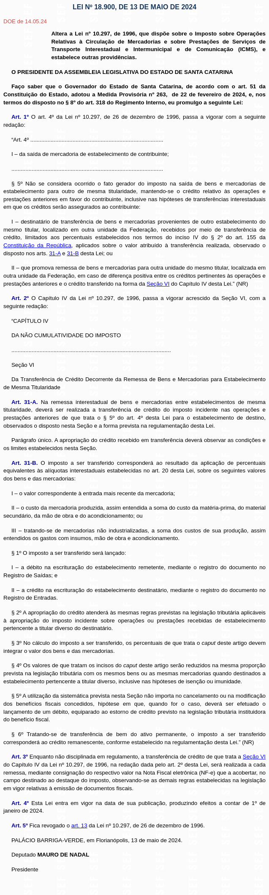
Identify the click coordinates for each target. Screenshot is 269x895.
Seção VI (254, 756)
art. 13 (79, 825)
